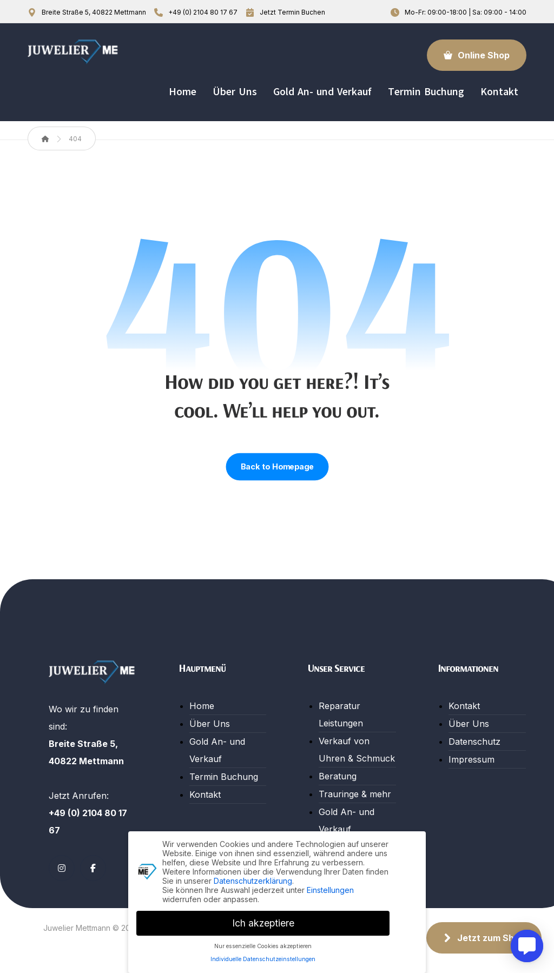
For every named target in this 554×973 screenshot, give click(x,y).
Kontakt (205, 794)
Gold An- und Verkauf (217, 750)
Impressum (471, 759)
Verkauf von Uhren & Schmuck (357, 750)
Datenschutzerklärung (253, 879)
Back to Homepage (277, 467)
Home (201, 705)
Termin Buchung (223, 776)
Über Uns (209, 723)
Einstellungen (330, 888)
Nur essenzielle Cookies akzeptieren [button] (263, 944)
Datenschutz (474, 741)
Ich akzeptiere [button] (263, 921)
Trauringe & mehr (355, 794)
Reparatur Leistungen (341, 714)
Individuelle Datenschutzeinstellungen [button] (262, 958)
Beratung (338, 776)
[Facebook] (93, 868)
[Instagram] (62, 868)
